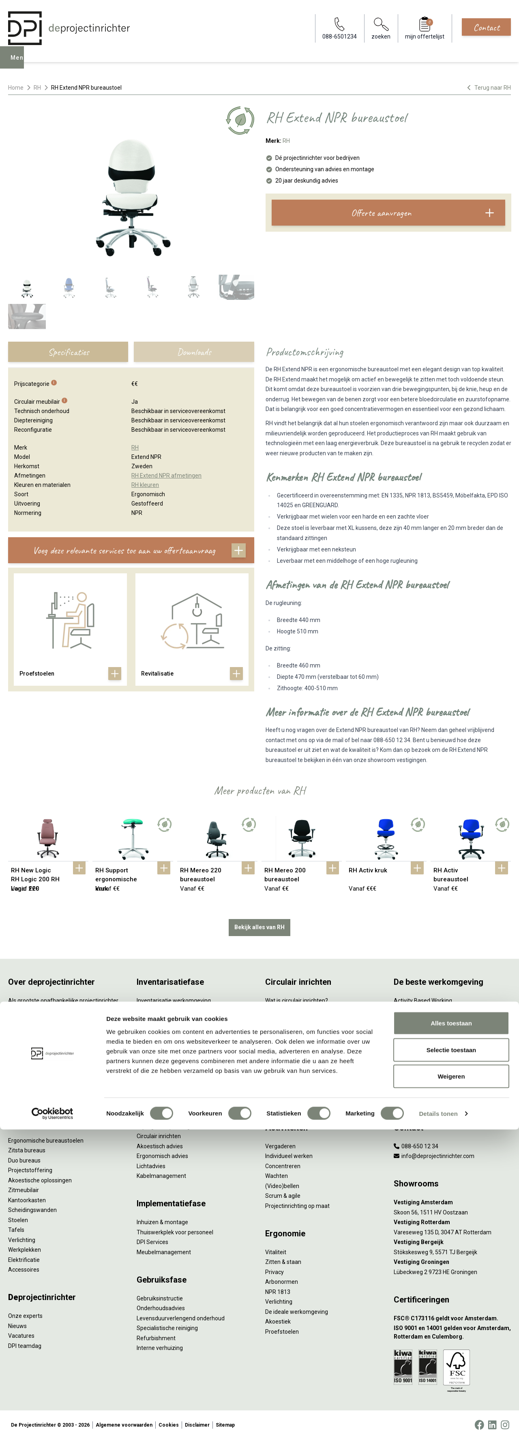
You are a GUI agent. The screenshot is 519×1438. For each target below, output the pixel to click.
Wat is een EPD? (285, 1098)
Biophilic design (413, 1028)
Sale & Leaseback (159, 1038)
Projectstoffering (30, 1168)
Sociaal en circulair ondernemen (306, 1008)
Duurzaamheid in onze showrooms (310, 1018)
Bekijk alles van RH (259, 925)
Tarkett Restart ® (287, 1048)
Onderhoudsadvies (161, 1306)
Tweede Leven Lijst (289, 1028)
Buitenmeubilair (414, 1078)
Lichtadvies (151, 1164)
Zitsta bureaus (26, 1148)
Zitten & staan (283, 1260)
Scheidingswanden (32, 1208)
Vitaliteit (275, 1250)
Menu (19, 63)
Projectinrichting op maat (297, 1204)
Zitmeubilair (23, 1188)
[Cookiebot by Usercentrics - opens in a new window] (52, 1422)
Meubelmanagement (164, 1250)
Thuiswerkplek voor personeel (175, 1230)
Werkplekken (24, 1248)
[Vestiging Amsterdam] (452, 1201)
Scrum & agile (282, 1194)
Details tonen (438, 1422)
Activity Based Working (423, 998)
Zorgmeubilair (412, 1088)
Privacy (274, 1270)
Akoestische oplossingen (40, 1178)
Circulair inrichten (159, 1134)
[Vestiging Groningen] (452, 1260)
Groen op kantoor (416, 1048)
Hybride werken (413, 1008)
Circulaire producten (291, 1088)
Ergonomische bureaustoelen (46, 1138)
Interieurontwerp (158, 1114)
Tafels (16, 1228)
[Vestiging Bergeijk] (452, 1240)
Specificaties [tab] (68, 352)
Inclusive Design (414, 1068)
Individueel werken (289, 1154)
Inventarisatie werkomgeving (174, 998)
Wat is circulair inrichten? (296, 998)
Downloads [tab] (194, 352)
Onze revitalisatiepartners (298, 1038)
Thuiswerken (410, 1018)
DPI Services (152, 1240)
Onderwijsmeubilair (418, 1098)
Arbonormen (281, 1280)
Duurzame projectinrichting (300, 1058)
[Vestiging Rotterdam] (452, 1220)
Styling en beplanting (163, 1124)
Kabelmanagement (161, 1174)
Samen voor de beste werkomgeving (312, 1068)
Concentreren (282, 1164)
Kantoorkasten (27, 1198)
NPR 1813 (277, 1290)
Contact (486, 27)
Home (16, 87)
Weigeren (451, 1384)
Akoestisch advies (160, 1144)
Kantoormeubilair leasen (168, 1028)
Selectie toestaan (451, 1358)
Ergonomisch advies (162, 1154)
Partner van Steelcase (422, 1058)
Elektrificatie (24, 1258)
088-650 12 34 (416, 1144)
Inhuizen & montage (162, 1220)
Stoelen (18, 1218)
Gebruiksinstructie (160, 1296)
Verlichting (21, 1238)
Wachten (276, 1174)
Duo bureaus (24, 1158)
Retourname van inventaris (171, 1058)
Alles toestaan (451, 1331)
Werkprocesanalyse (162, 1008)
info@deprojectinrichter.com (434, 1154)
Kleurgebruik (410, 1038)
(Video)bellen (282, 1184)
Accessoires (23, 1268)
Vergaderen (280, 1144)
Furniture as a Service (164, 1018)
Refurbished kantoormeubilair (175, 1048)
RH (37, 87)
